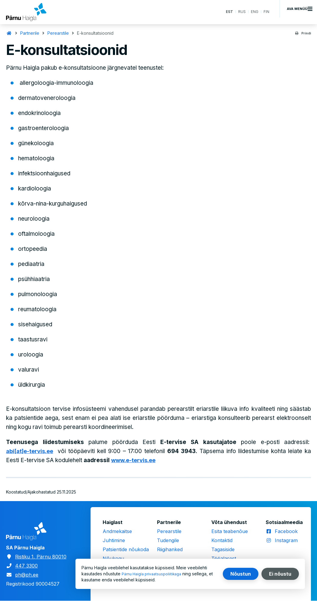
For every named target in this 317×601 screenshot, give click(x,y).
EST (226, 11)
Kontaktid (221, 540)
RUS (240, 11)
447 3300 (26, 566)
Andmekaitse (117, 531)
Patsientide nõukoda (126, 549)
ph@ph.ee (26, 575)
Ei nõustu (280, 574)
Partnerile (29, 33)
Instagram (286, 540)
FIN (266, 11)
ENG (253, 11)
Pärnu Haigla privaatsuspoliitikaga (155, 573)
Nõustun (240, 574)
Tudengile (168, 540)
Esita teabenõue (229, 531)
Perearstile (58, 33)
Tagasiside (223, 549)
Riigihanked (170, 549)
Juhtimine (114, 540)
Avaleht (9, 33)
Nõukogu (113, 558)
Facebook (286, 531)
